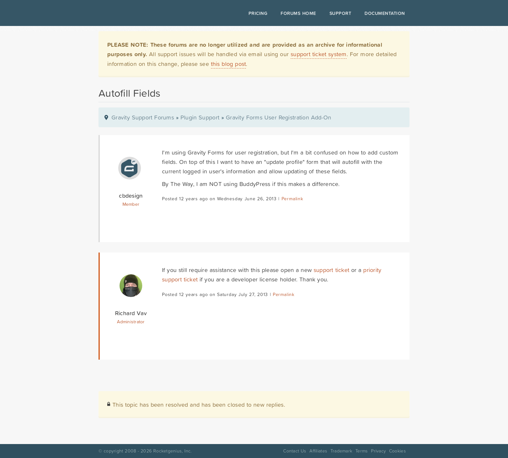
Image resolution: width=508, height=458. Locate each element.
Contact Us (294, 451)
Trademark (341, 451)
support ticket (331, 270)
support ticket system (319, 54)
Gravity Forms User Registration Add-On (278, 117)
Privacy (378, 451)
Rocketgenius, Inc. (172, 451)
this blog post (228, 63)
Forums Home (298, 13)
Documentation (384, 13)
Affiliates (318, 451)
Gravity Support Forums (142, 117)
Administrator (130, 321)
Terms (361, 451)
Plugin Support (199, 117)
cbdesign (131, 195)
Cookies (397, 451)
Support (340, 13)
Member (131, 204)
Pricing (258, 13)
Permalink (292, 198)
